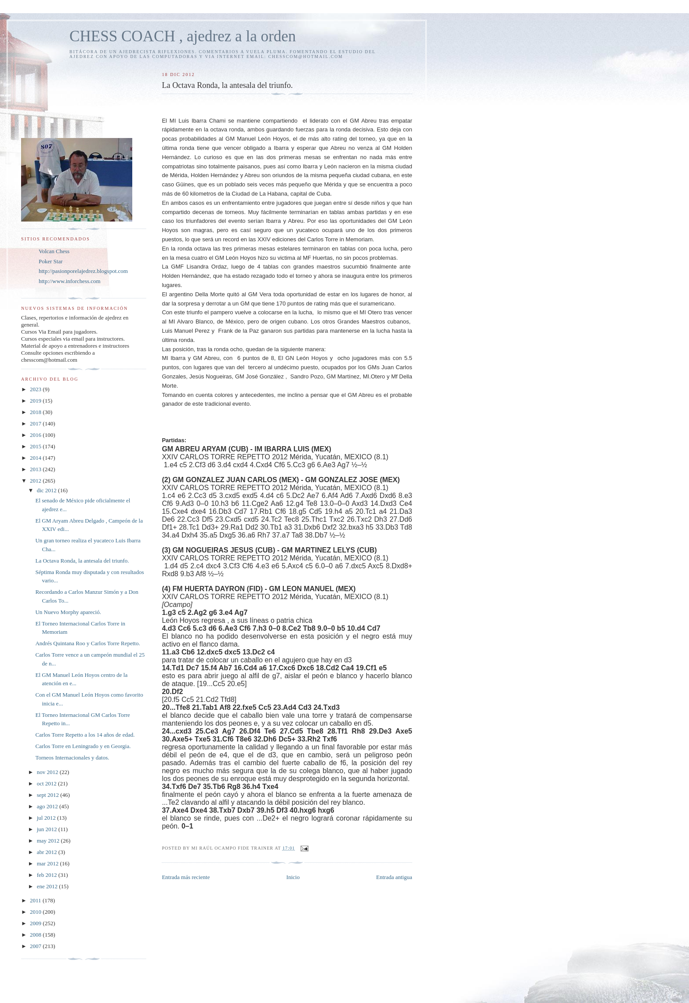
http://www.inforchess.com (70, 281)
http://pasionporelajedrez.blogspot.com (83, 271)
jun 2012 (47, 829)
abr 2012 (47, 852)
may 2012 (49, 840)
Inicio (293, 877)
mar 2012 (48, 863)
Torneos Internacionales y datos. (72, 757)
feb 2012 (47, 875)
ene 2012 (48, 886)
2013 (36, 469)
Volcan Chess (54, 251)
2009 (36, 923)
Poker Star (51, 261)
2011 (36, 900)
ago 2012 (48, 806)
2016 (36, 435)
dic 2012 (47, 490)
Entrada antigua (394, 877)
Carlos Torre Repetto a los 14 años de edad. (84, 734)
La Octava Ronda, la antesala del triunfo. (82, 560)
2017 (36, 423)
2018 (36, 412)
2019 (36, 400)
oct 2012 (47, 783)
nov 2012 (48, 772)
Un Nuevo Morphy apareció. (68, 612)
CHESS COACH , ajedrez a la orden (182, 36)
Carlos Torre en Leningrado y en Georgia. (83, 746)
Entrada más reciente (186, 877)
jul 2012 (47, 817)
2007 (36, 946)
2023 (36, 389)
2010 (36, 912)
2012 (36, 480)
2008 (36, 934)
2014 (36, 457)
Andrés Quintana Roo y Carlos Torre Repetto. (87, 643)
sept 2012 (48, 795)
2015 (36, 446)
